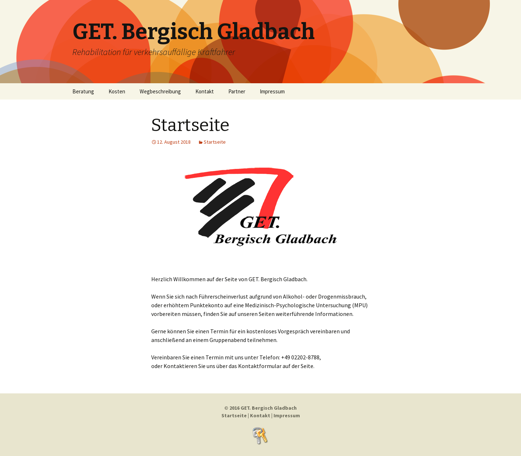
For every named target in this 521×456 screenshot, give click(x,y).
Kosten (117, 91)
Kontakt (204, 91)
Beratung (83, 91)
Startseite (190, 125)
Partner (236, 91)
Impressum (272, 91)
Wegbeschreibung (160, 91)
